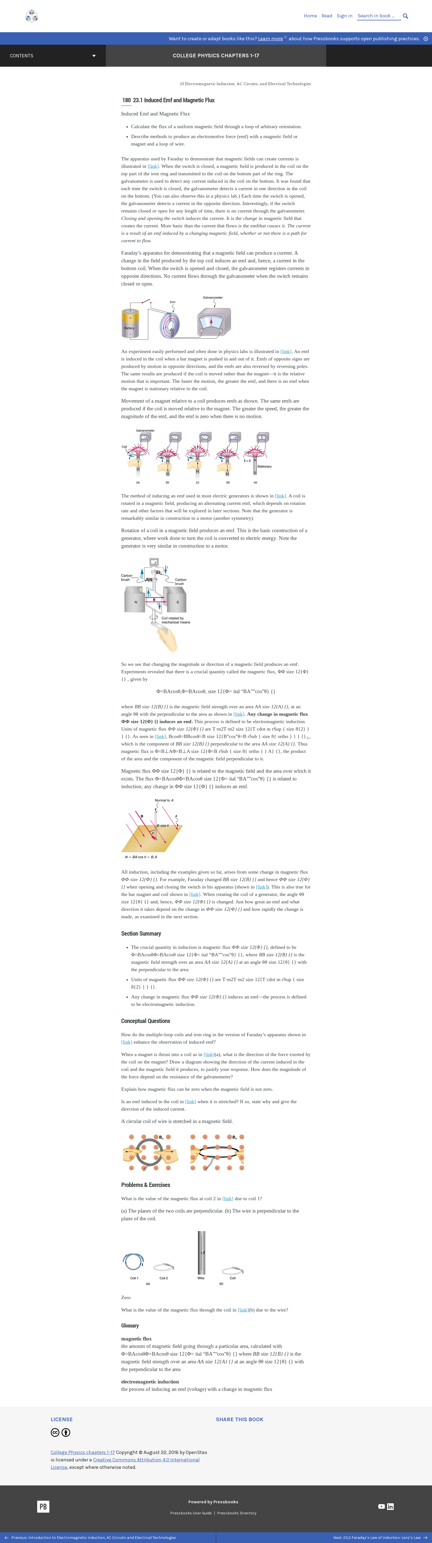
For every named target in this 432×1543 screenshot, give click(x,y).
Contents (53, 56)
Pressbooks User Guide (191, 1513)
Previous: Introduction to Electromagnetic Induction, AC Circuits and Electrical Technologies (90, 1537)
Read (327, 16)
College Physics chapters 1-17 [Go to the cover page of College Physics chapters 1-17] (216, 55)
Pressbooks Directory (236, 1513)
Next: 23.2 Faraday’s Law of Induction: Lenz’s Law (380, 1537)
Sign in (345, 16)
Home (310, 16)
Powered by (213, 1501)
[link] (153, 166)
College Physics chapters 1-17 (83, 1452)
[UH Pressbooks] (32, 15)
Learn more (272, 39)
